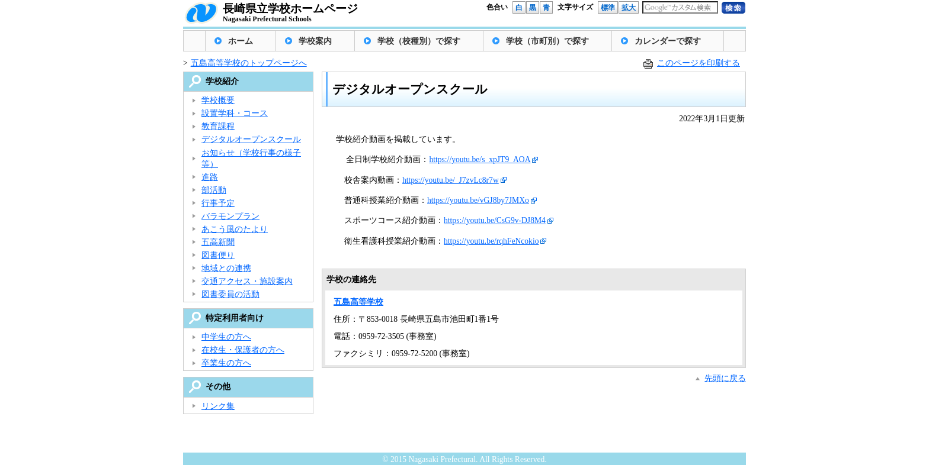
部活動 (213, 190)
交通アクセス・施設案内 (247, 281)
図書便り (218, 255)
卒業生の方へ (226, 363)
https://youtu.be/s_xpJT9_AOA (479, 159)
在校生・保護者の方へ (242, 349)
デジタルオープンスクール (251, 139)
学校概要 (218, 100)
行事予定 (218, 203)
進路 (209, 177)
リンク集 (218, 406)
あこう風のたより (234, 229)
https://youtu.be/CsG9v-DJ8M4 (495, 220)
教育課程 (218, 126)
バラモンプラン (230, 216)
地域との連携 (226, 268)
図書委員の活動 (230, 294)
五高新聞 (218, 242)
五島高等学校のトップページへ (249, 63)
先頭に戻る (725, 378)
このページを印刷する (698, 63)
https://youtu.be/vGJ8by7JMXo (478, 200)
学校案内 (315, 41)
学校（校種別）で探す (418, 41)
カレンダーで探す (668, 41)
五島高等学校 (358, 302)
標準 (608, 8)
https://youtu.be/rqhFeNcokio (491, 241)
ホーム (240, 41)
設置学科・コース (234, 113)
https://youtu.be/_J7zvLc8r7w (450, 180)
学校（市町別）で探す (547, 41)
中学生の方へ (226, 336)
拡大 (629, 8)
